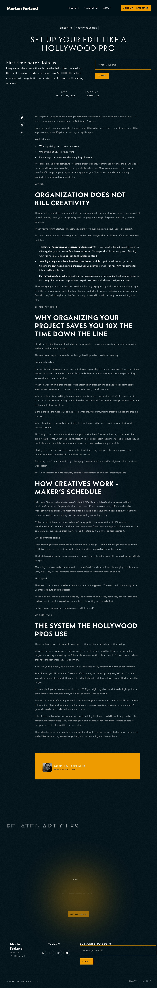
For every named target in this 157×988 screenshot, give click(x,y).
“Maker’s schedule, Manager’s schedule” (66, 501)
